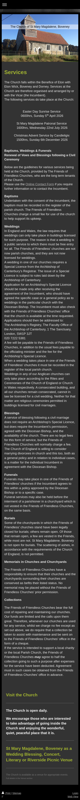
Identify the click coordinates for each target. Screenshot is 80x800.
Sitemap (16, 793)
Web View (72, 796)
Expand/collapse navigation (40, 4)
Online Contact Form (40, 184)
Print (6, 793)
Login (75, 793)
